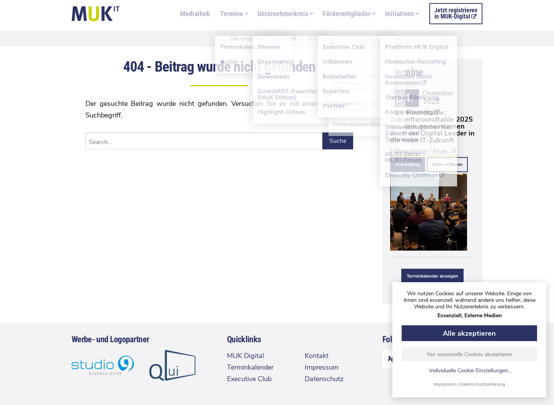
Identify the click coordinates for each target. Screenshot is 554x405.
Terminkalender (250, 367)
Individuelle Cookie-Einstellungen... (470, 371)
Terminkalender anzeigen (432, 276)
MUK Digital (245, 355)
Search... (100, 142)
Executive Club (249, 378)
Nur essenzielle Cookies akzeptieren (469, 354)
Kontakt (317, 355)
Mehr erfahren (447, 164)
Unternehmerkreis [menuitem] (282, 14)
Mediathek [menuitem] (195, 14)
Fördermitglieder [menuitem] (346, 14)
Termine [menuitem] (231, 14)
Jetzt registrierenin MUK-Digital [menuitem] (455, 13)
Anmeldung (407, 164)
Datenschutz (324, 378)
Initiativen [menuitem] (399, 14)
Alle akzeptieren (469, 333)
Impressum (445, 384)
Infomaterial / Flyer (419, 151)
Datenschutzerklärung (482, 384)
